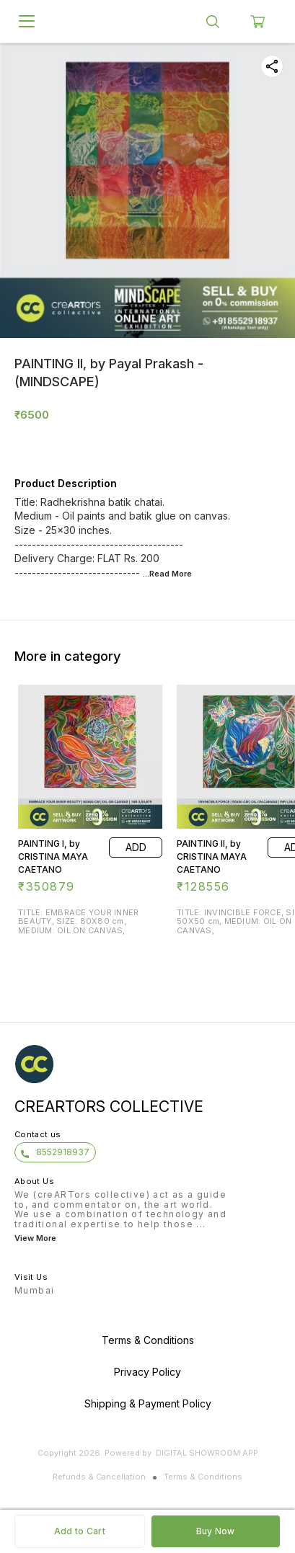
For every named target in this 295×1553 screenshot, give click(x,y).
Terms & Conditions (203, 1477)
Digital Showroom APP (207, 1453)
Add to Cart (79, 1531)
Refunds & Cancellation (99, 1477)
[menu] (27, 22)
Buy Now (215, 1531)
